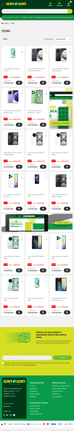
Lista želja (59, 5)
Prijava (50, 5)
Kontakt (6, 406)
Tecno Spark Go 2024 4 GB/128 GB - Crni (59, 299)
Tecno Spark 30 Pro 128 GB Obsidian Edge (13, 154)
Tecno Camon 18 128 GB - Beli (36, 196)
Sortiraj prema (49, 39)
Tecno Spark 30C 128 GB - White (60, 154)
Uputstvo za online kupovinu (61, 386)
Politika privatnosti (36, 414)
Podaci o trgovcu (35, 394)
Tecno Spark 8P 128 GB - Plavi (36, 299)
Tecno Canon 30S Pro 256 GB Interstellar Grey (36, 70)
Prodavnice (33, 391)
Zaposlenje (33, 388)
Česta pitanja (34, 411)
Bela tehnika (46, 17)
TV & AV (30, 17)
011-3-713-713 (8, 404)
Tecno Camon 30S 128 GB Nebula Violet (12, 112)
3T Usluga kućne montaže (13, 17)
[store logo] (16, 4)
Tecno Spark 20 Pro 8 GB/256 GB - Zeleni (35, 112)
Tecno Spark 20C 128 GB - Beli (60, 257)
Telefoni (24, 17)
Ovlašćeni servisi (57, 391)
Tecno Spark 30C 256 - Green (11, 299)
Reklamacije (56, 394)
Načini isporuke (35, 408)
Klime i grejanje (67, 17)
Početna (6, 23)
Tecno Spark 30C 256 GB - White (36, 154)
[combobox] (37, 11)
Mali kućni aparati (56, 17)
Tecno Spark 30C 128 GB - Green (12, 257)
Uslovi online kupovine (59, 388)
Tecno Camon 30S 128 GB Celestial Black (60, 70)
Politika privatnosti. (30, 365)
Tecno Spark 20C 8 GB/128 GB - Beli (12, 196)
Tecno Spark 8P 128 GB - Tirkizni (12, 70)
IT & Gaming (37, 17)
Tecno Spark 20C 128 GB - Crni (36, 257)
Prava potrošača (57, 397)
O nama (32, 386)
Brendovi (33, 397)
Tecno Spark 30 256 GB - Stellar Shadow (60, 196)
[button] (22, 48)
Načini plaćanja (35, 406)
